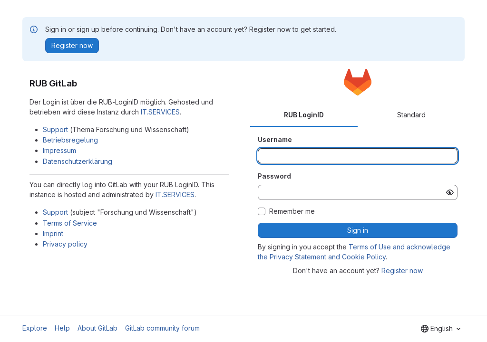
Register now (402, 270)
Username (275, 139)
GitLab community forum (162, 328)
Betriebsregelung (70, 140)
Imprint (53, 233)
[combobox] (441, 328)
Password (274, 176)
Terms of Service (70, 223)
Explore (34, 328)
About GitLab (97, 328)
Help (62, 328)
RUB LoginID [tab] (304, 115)
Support (55, 129)
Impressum (59, 150)
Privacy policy (65, 244)
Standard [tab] (411, 115)
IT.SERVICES (160, 112)
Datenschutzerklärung (77, 161)
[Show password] (450, 192)
